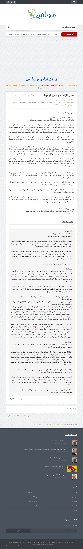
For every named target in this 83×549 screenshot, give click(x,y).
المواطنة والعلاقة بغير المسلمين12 (56, 475)
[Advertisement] (41, 58)
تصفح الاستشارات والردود (69, 85)
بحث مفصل (24, 85)
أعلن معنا (35, 506)
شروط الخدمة (34, 497)
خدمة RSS (74, 510)
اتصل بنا (74, 501)
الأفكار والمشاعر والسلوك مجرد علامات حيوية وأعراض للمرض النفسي (45, 449)
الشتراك (49, 424)
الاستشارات (73, 506)
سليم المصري (65, 102)
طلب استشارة (35, 85)
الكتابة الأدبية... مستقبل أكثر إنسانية (55, 466)
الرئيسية (74, 492)
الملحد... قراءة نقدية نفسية (58, 458)
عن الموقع (74, 497)
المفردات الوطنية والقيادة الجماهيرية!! (38, 34)
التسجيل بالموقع (33, 492)
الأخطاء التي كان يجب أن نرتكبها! (60, 34)
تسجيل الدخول (60, 424)
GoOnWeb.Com (19, 546)
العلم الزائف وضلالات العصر (58, 441)
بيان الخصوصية (33, 501)
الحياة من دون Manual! (18, 34)
